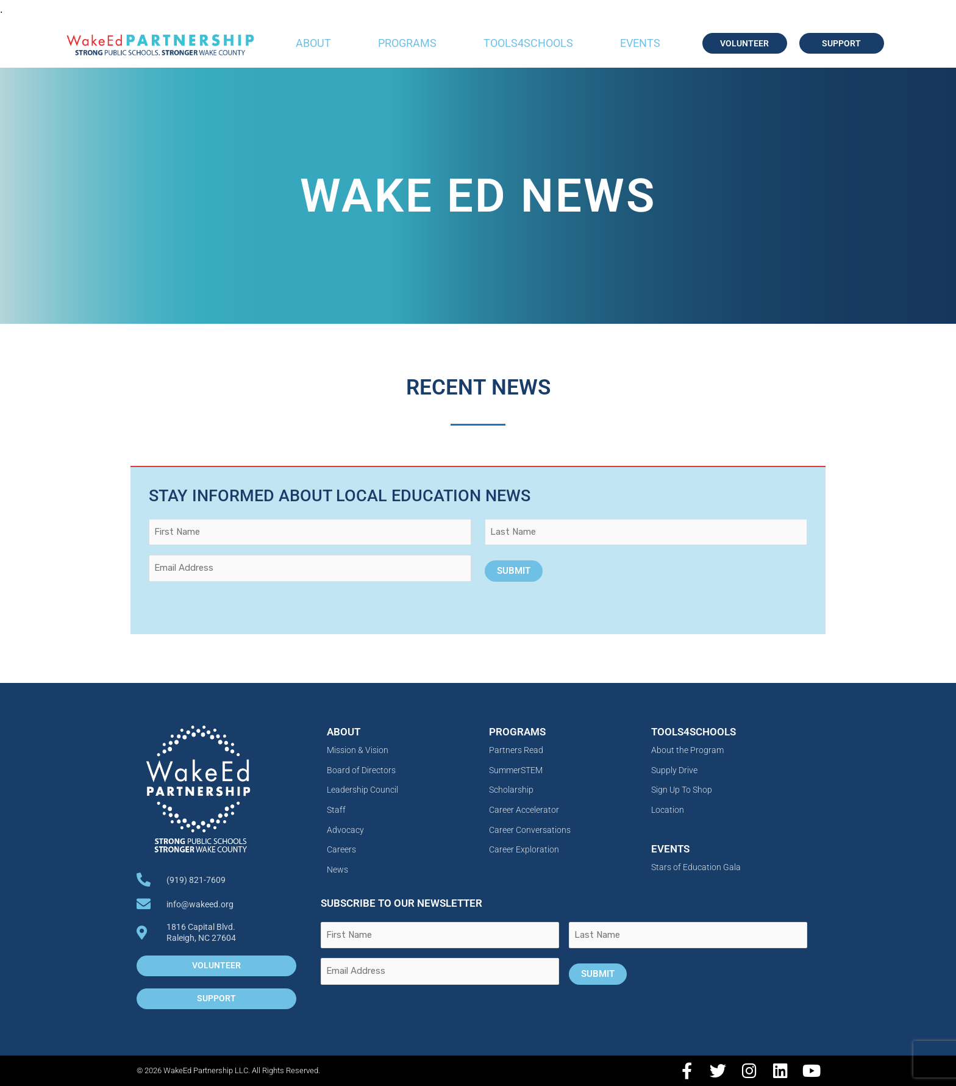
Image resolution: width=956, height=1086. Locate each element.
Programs (407, 43)
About (313, 43)
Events (640, 43)
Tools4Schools (528, 43)
